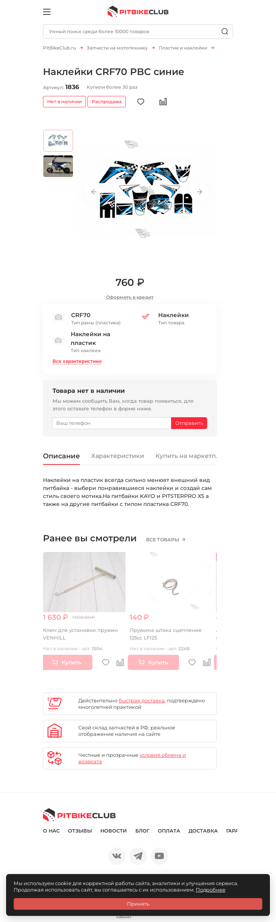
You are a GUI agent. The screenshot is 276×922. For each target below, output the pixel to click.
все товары (163, 539)
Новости (113, 831)
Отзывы (80, 831)
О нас (51, 831)
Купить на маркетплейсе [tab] (195, 455)
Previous (94, 192)
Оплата (169, 831)
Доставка (203, 831)
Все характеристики (77, 361)
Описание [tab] (61, 456)
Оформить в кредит (130, 297)
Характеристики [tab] (117, 455)
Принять (138, 904)
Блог (142, 831)
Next (199, 192)
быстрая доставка (142, 700)
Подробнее (210, 890)
